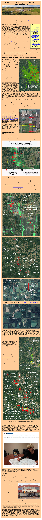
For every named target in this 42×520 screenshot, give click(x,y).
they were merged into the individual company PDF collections (10, 117)
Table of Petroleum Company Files (35, 40)
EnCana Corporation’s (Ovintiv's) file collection (29, 302)
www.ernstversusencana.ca (18, 187)
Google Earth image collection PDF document (10, 119)
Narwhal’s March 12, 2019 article (10, 356)
